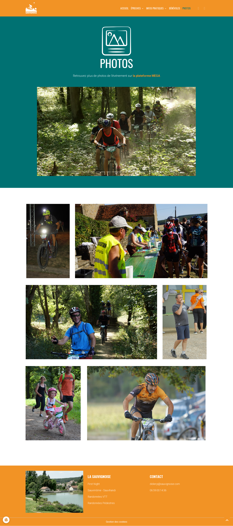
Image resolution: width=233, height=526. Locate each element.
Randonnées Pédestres (101, 503)
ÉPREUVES (136, 8)
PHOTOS (186, 8)
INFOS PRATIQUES (155, 8)
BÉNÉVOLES (174, 8)
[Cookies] (6, 519)
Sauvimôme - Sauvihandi (102, 490)
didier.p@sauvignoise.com (165, 484)
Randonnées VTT (97, 496)
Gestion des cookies (116, 521)
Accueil (124, 8)
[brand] (32, 8)
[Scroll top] (227, 520)
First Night (94, 484)
